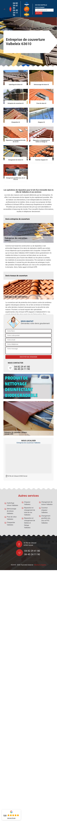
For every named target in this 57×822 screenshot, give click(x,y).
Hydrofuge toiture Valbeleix (12, 504)
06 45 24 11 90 (15, 12)
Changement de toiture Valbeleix (47, 503)
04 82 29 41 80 (15, 5)
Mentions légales (40, 565)
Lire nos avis (11, 818)
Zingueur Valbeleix (27, 503)
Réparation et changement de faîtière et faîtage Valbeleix (29, 523)
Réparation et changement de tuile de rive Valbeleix (29, 511)
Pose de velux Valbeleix (12, 518)
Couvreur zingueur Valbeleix (44, 510)
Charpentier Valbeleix (11, 524)
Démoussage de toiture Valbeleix (11, 511)
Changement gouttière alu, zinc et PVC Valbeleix (45, 519)
